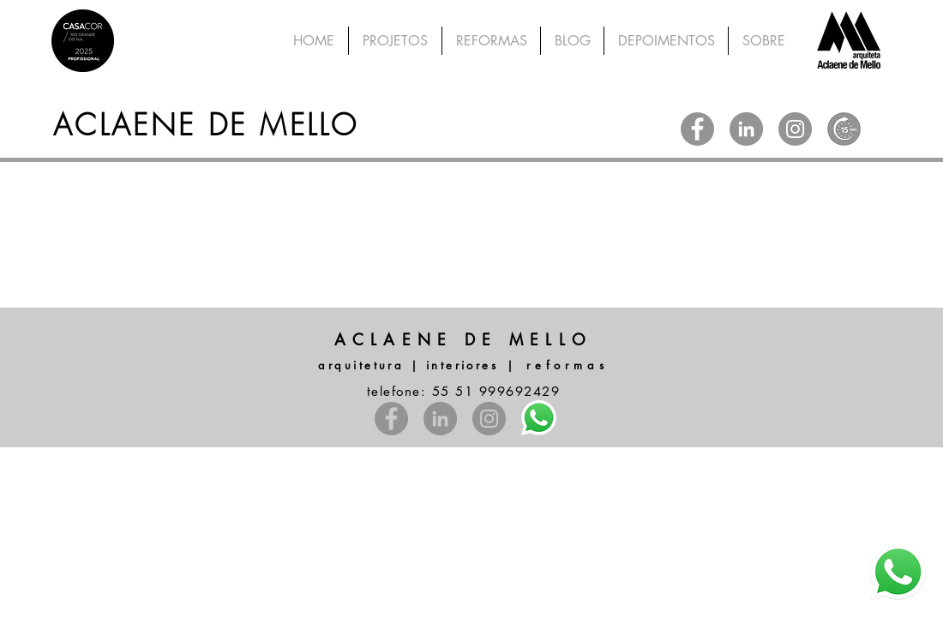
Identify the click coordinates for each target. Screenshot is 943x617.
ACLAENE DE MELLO (205, 124)
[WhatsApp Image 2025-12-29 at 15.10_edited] (844, 129)
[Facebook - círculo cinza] (697, 129)
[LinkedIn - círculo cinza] (746, 129)
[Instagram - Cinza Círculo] (795, 129)
